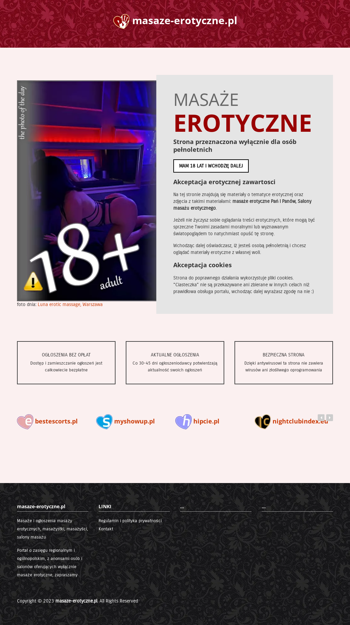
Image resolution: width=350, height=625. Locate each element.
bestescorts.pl (47, 421)
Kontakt (106, 529)
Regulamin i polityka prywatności (130, 521)
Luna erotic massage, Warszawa (70, 304)
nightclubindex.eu (291, 421)
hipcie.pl (197, 421)
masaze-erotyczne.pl (76, 601)
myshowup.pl (125, 421)
